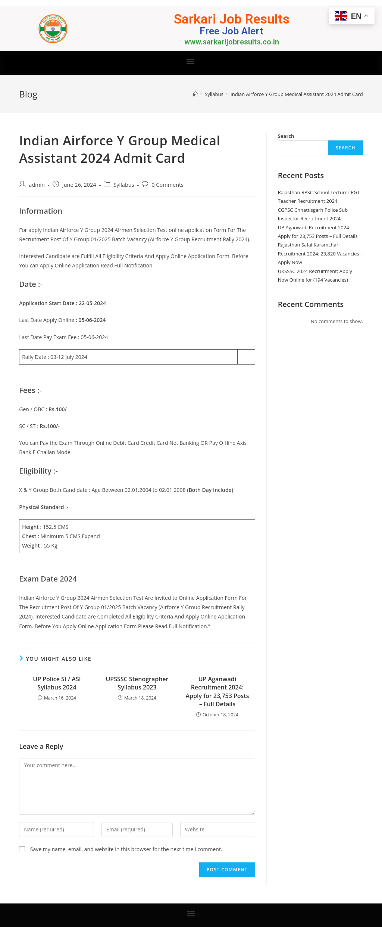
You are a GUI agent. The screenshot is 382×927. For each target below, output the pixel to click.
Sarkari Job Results (231, 19)
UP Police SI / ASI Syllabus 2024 (57, 683)
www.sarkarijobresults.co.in (231, 41)
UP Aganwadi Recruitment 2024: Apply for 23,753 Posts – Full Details (217, 691)
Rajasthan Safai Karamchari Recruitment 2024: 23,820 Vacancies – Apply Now (320, 253)
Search (286, 136)
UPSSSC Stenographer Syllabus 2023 (137, 683)
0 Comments (167, 184)
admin (37, 184)
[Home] (195, 94)
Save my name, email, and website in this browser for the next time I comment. (126, 849)
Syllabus (123, 184)
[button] (190, 61)
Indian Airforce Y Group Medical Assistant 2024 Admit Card (297, 94)
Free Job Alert (231, 31)
